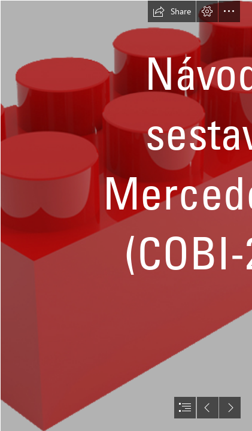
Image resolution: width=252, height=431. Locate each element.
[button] (172, 11)
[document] (126, 215)
